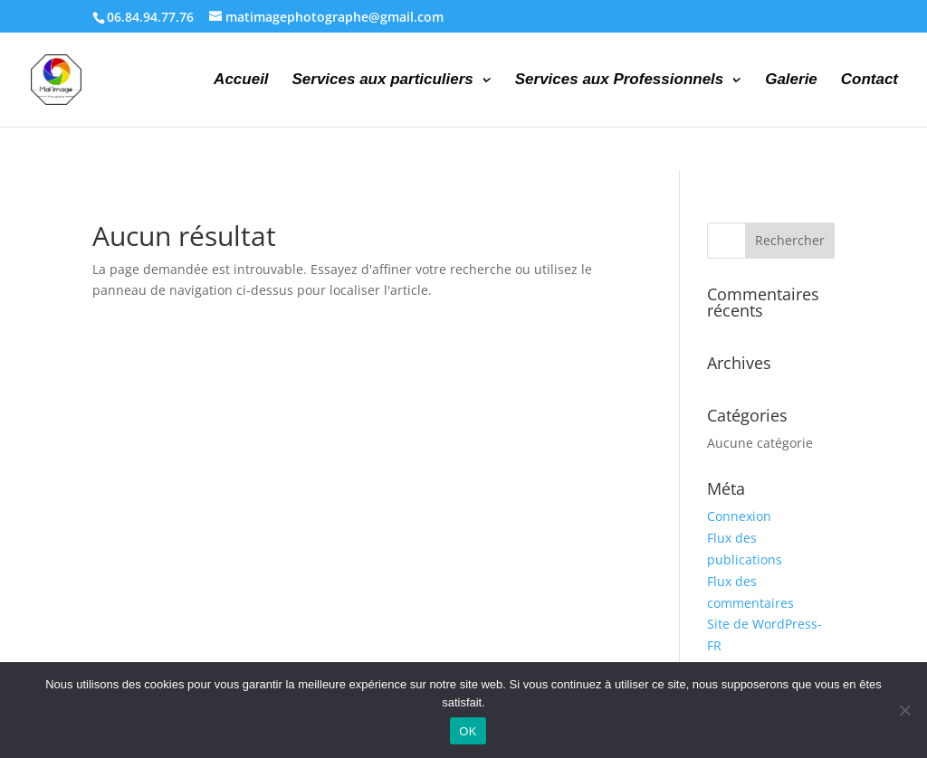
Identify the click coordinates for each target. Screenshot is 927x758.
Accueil (241, 80)
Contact (869, 80)
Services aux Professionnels (619, 80)
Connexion (739, 516)
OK (467, 731)
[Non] (904, 710)
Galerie (791, 80)
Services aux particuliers (382, 80)
